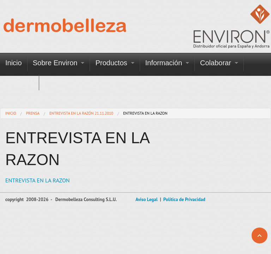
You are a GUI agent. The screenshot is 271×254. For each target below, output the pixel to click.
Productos (111, 63)
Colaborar (215, 63)
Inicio (13, 63)
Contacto (19, 82)
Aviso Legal (147, 199)
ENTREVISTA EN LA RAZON (37, 180)
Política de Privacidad (184, 199)
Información (163, 63)
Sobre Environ (55, 63)
